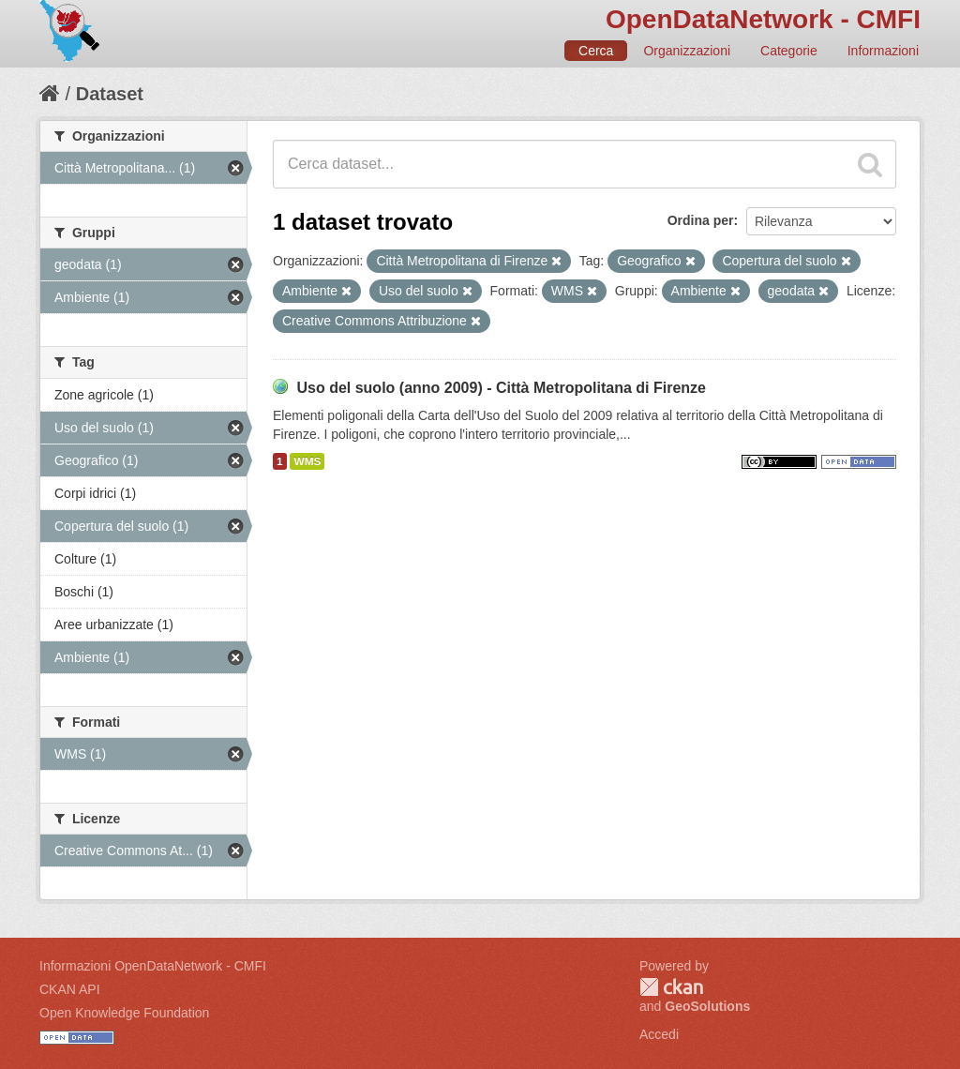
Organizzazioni (686, 50)
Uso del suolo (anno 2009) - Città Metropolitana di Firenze (501, 388)
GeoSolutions (707, 1006)
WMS (307, 461)
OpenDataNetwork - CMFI (763, 19)
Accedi (659, 1034)
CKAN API (69, 989)
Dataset (109, 93)
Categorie (789, 50)
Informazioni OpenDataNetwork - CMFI (152, 965)
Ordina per (701, 220)
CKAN (671, 987)
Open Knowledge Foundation (124, 1012)
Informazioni (883, 50)
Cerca (595, 50)
